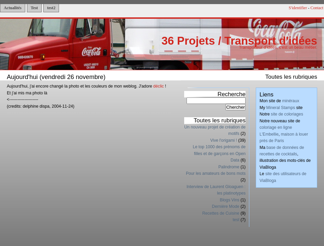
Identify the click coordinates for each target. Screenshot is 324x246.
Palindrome (228, 167)
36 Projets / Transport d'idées (239, 40)
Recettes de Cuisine (220, 213)
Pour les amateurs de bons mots (216, 173)
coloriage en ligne (276, 127)
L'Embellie (269, 134)
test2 (51, 7)
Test (34, 7)
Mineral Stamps (280, 107)
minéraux (290, 100)
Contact (316, 7)
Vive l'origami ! (223, 140)
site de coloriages (287, 114)
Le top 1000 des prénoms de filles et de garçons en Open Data (219, 153)
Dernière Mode (225, 206)
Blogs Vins (229, 200)
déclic (158, 86)
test (236, 219)
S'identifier (298, 7)
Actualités (12, 7)
